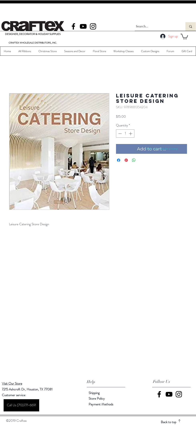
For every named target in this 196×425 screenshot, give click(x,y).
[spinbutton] (125, 134)
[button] (184, 36)
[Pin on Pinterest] (126, 160)
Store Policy (97, 398)
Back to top (168, 422)
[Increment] (131, 134)
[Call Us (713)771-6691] (21, 405)
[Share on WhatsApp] (133, 160)
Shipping (94, 392)
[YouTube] (83, 26)
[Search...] (156, 26)
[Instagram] (93, 26)
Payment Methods (101, 404)
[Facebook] (73, 26)
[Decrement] (120, 134)
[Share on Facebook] (118, 160)
